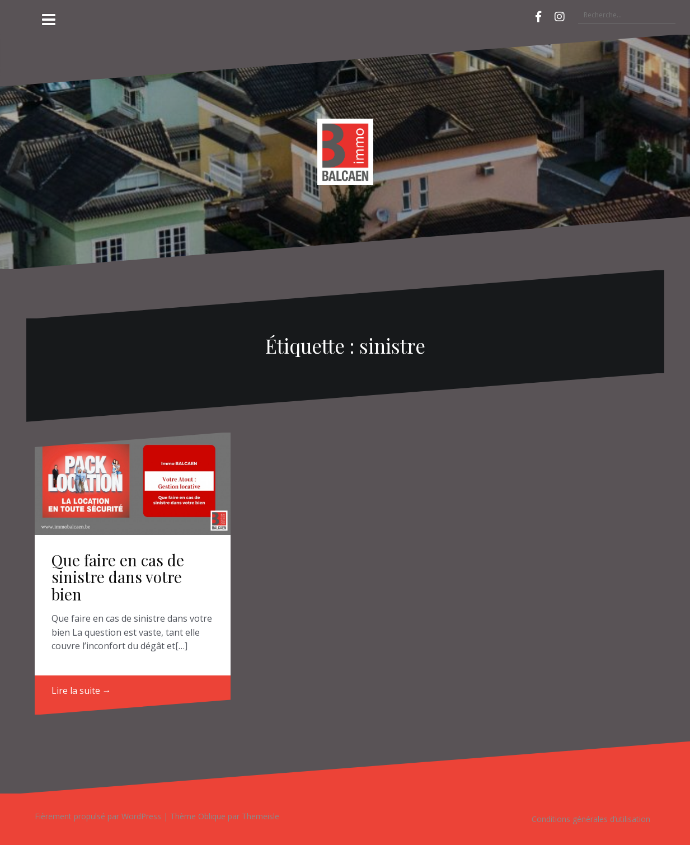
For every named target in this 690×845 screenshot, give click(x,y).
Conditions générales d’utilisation (591, 819)
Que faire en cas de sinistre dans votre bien (117, 577)
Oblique (212, 816)
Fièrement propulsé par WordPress (98, 816)
